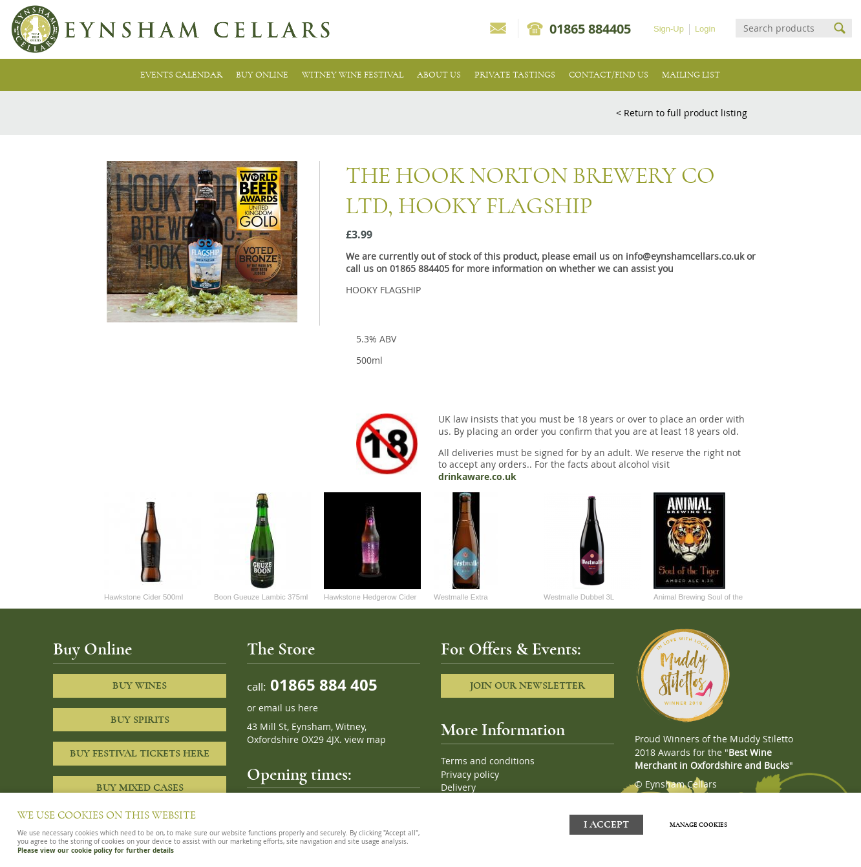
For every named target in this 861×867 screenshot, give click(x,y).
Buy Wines (139, 685)
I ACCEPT (606, 823)
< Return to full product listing (681, 113)
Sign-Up (669, 29)
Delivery (458, 787)
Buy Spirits (140, 720)
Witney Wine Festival (352, 74)
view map (365, 740)
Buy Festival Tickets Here (139, 753)
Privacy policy (470, 774)
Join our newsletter (527, 685)
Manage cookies (701, 823)
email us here (288, 708)
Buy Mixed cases (140, 787)
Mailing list (691, 74)
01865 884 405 (321, 684)
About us (439, 74)
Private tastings (514, 74)
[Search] (782, 28)
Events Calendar (181, 74)
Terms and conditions (488, 761)
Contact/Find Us (608, 74)
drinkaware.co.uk (477, 476)
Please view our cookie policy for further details (95, 850)
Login (705, 29)
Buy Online (262, 74)
